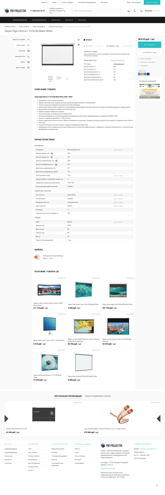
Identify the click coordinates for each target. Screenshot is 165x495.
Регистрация (136, 2)
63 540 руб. (12, 433)
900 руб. (136, 433)
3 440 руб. (84, 309)
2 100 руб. (74, 433)
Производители (79, 463)
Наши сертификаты (34, 463)
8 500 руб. (84, 381)
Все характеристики (117, 60)
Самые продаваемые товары (98, 396)
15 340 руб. (49, 381)
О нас (29, 449)
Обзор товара (23, 45)
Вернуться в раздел (21, 40)
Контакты (104, 2)
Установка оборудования (87, 2)
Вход (128, 2)
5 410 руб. (49, 345)
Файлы (25, 62)
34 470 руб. (118, 345)
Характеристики (22, 56)
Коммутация (9, 456)
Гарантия (54, 460)
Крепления (8, 460)
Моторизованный (118, 64)
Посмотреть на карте (108, 468)
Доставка (54, 453)
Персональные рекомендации (68, 396)
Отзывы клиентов (33, 456)
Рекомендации (32, 460)
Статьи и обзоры (67, 2)
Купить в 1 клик (149, 52)
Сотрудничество (33, 467)
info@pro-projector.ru (148, 449)
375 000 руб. (44, 433)
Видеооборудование (11, 449)
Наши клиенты (32, 453)
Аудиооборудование (11, 453)
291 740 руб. (118, 309)
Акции (54, 2)
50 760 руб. (84, 345)
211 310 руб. (49, 309)
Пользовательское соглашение (57, 465)
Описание (24, 51)
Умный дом (8, 463)
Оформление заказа (57, 449)
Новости (44, 2)
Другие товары (22, 68)
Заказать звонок (152, 2)
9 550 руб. (106, 433)
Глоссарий (78, 460)
